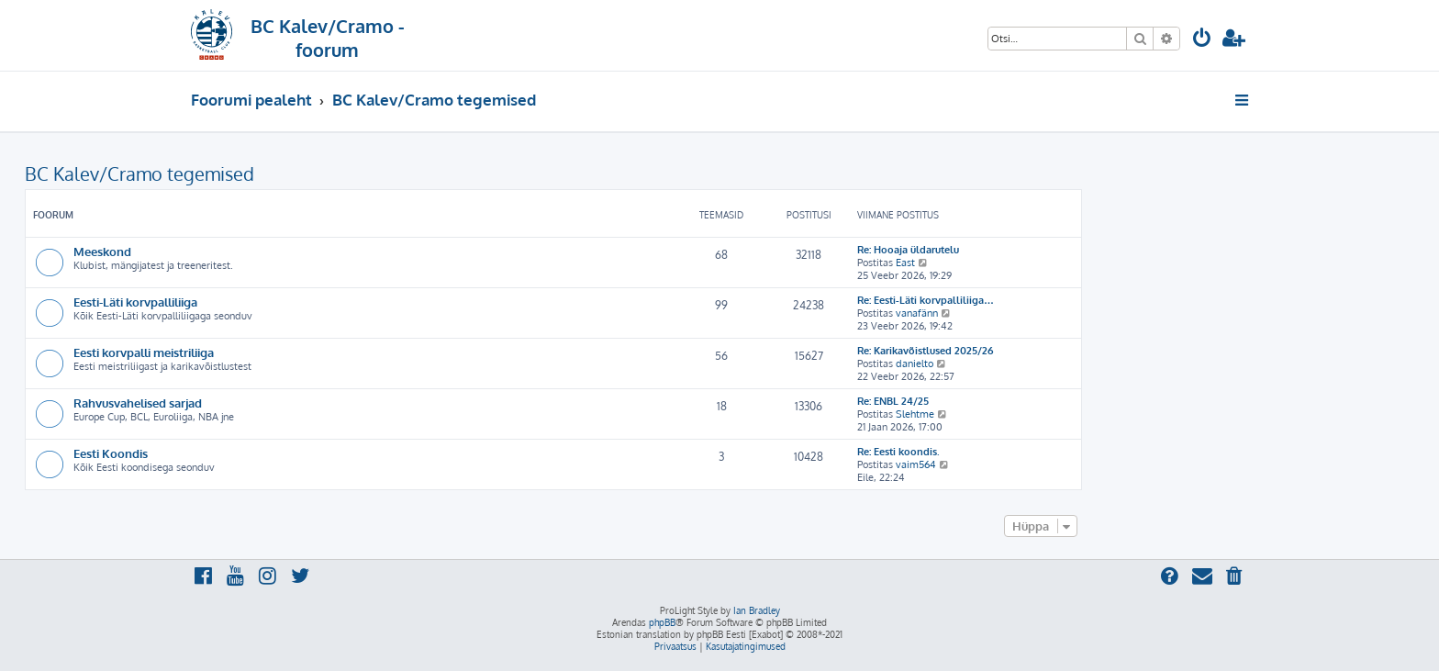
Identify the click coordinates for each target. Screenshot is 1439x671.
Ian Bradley (756, 610)
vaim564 (916, 464)
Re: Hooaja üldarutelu (908, 249)
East (905, 262)
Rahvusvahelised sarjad (137, 402)
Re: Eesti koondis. (898, 451)
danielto (914, 363)
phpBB (662, 622)
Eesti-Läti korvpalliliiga (135, 301)
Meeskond (102, 251)
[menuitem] (1202, 40)
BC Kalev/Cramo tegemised (139, 173)
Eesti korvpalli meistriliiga (143, 352)
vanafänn (917, 313)
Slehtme (915, 414)
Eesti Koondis (110, 453)
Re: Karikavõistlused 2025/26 (925, 350)
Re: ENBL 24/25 (893, 401)
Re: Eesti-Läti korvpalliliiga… (925, 300)
